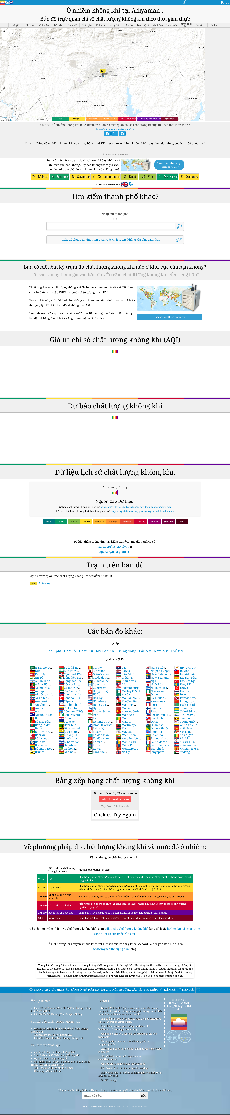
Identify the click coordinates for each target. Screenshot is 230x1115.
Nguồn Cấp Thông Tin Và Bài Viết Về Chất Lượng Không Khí (59, 1030)
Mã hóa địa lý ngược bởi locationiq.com (123, 1063)
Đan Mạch (39, 674)
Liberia (123, 684)
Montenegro (127, 748)
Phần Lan (154, 708)
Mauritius (125, 728)
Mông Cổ (124, 745)
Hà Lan (94, 694)
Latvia (123, 671)
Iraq (92, 718)
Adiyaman (41, 583)
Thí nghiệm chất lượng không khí (53, 1034)
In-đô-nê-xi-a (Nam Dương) (98, 713)
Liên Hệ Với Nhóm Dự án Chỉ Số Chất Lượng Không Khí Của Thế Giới (61, 1009)
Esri (12, 120)
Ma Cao (123, 694)
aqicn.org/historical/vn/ (113, 546)
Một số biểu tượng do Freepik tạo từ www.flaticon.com (119, 1058)
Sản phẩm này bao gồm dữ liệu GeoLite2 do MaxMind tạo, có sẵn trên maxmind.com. (129, 1020)
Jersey (94, 732)
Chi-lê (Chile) (70, 704)
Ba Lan (37, 728)
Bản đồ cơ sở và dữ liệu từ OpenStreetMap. (124, 1068)
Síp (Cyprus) (185, 667)
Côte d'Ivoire (70, 715)
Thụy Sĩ (182, 688)
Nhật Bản (154, 684)
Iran (93, 715)
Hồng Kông (97, 691)
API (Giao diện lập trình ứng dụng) (53, 1067)
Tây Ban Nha (185, 677)
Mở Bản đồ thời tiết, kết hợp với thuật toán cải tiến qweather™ (127, 1035)
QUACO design (109, 1080)
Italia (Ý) (95, 728)
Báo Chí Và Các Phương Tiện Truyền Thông (58, 1014)
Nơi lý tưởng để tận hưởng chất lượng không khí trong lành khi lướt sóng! (129, 1074)
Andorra (38, 708)
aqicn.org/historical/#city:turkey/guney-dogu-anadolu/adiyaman (136, 506)
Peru (151, 704)
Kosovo (94, 745)
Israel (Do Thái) (100, 725)
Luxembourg (127, 688)
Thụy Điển (183, 684)
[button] (4, 31)
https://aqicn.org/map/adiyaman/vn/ (115, 128)
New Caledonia (158, 674)
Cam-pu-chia (70, 694)
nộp (144, 1095)
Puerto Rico (155, 718)
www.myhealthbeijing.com (111, 949)
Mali (122, 718)
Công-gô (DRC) (71, 711)
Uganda (182, 718)
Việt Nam (183, 728)
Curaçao (67, 721)
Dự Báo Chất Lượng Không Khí (51, 1058)
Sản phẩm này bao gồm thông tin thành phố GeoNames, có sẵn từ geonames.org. (124, 1028)
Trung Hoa (184, 701)
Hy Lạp (94, 708)
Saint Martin (156, 742)
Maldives (125, 715)
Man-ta (123, 721)
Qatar (151, 721)
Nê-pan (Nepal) (158, 671)
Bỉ (34, 718)
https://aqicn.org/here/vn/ (115, 154)
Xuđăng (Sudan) (182, 753)
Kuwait (94, 748)
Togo (180, 694)
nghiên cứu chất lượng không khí (55, 1021)
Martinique (126, 725)
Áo (34, 711)
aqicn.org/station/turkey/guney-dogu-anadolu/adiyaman (143, 511)
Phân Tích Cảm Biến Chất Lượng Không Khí (58, 1037)
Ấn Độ (36, 677)
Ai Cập (37, 691)
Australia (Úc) (41, 715)
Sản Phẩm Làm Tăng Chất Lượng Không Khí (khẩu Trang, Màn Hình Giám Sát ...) (60, 1063)
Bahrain (38, 735)
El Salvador (69, 742)
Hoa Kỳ (94, 698)
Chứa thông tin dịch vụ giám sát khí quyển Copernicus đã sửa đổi (130, 1050)
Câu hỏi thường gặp (45, 1045)
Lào (121, 667)
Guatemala (97, 684)
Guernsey (96, 688)
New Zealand (157, 677)
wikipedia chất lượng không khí (126, 928)
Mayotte (124, 732)
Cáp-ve (66, 701)
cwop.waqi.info (106, 1044)
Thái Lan (182, 691)
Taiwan (182, 671)
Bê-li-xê (37, 742)
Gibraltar (96, 671)
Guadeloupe (98, 681)
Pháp (151, 711)
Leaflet (4, 117)
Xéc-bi (181, 738)
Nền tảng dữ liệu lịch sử (47, 1070)
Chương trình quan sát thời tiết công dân (123, 1041)
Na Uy (123, 752)
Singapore (154, 752)
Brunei (37, 752)
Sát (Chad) (154, 748)
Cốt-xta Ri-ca (70, 684)
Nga (150, 681)
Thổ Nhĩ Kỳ (184, 681)
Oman (152, 694)
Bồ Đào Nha (40, 721)
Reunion (153, 732)
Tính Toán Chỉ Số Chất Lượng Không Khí (56, 1055)
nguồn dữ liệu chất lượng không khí (54, 1052)
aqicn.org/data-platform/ (115, 552)
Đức (35, 671)
